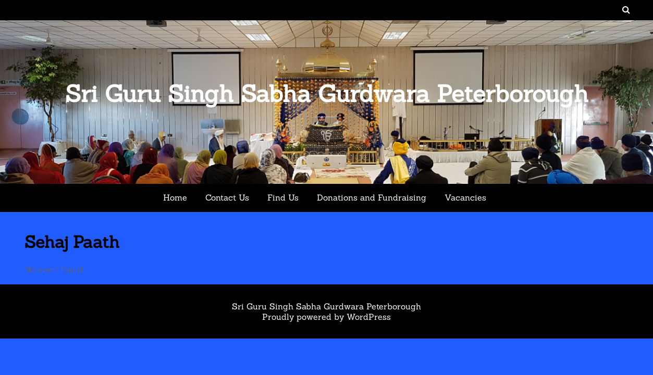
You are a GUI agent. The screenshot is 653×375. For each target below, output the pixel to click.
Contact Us (227, 197)
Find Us (283, 197)
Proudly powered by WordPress (326, 316)
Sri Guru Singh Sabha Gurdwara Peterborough (326, 93)
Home (175, 197)
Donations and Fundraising (371, 197)
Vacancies (465, 197)
